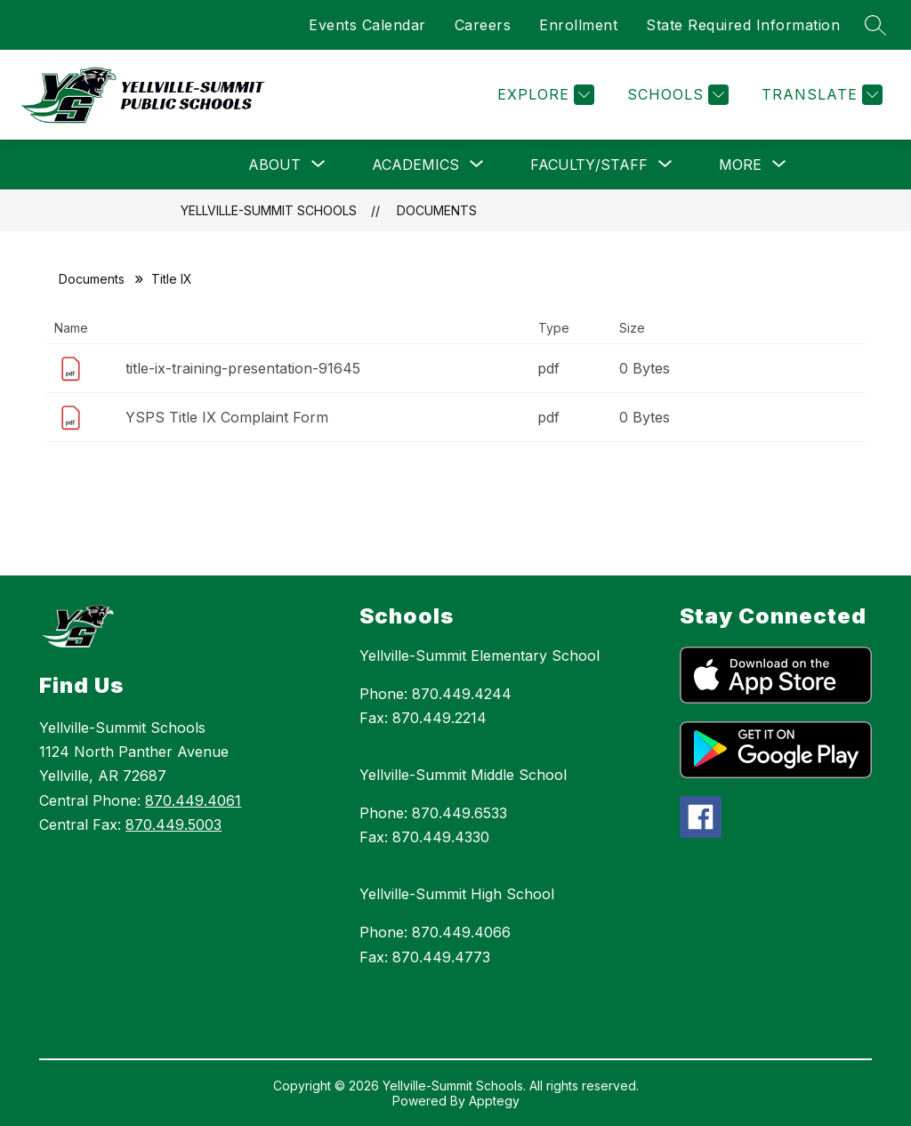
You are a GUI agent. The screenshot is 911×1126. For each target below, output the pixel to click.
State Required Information (743, 25)
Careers (483, 25)
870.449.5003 (173, 824)
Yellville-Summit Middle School (463, 775)
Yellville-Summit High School (456, 894)
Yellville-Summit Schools (269, 210)
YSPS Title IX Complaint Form (226, 417)
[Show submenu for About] (274, 164)
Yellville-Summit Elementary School (479, 655)
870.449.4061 (193, 800)
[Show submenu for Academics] (415, 164)
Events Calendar (367, 25)
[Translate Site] (820, 95)
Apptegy (494, 1100)
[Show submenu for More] (740, 164)
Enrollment (578, 25)
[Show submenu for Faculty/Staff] (589, 164)
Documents (437, 210)
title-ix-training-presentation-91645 (242, 368)
